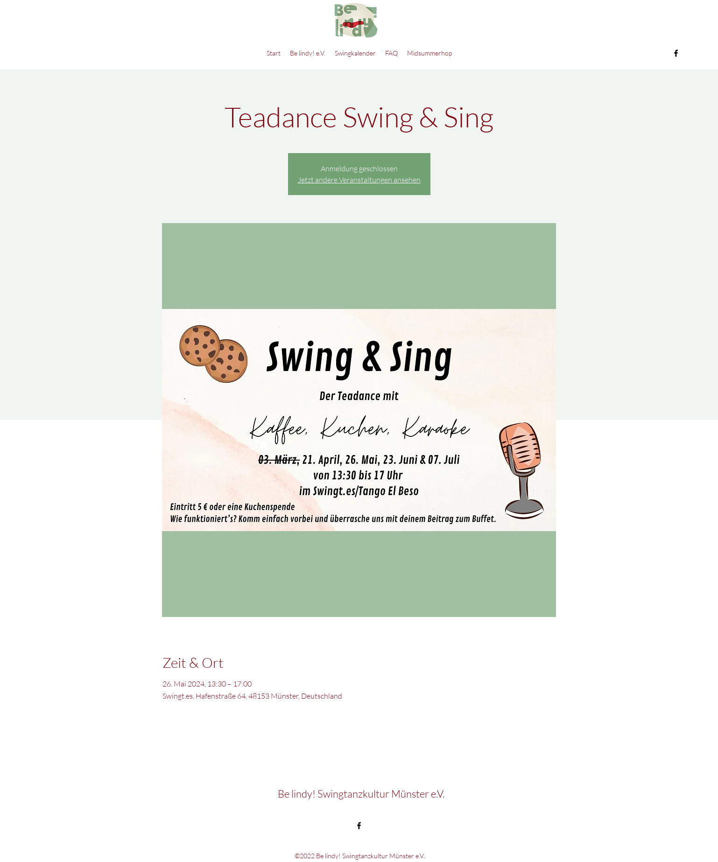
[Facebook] (676, 53)
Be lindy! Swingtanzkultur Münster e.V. (361, 793)
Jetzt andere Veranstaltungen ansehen (359, 179)
